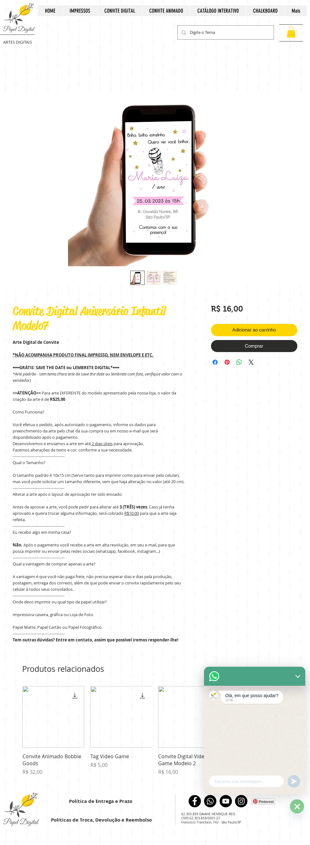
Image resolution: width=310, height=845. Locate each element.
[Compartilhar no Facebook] (215, 362)
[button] (291, 32)
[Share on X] (251, 362)
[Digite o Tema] (225, 32)
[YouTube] (226, 801)
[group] (155, 734)
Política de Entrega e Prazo (100, 801)
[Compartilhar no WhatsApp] (239, 362)
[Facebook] (195, 801)
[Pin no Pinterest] (227, 362)
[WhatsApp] (210, 801)
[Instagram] (241, 801)
